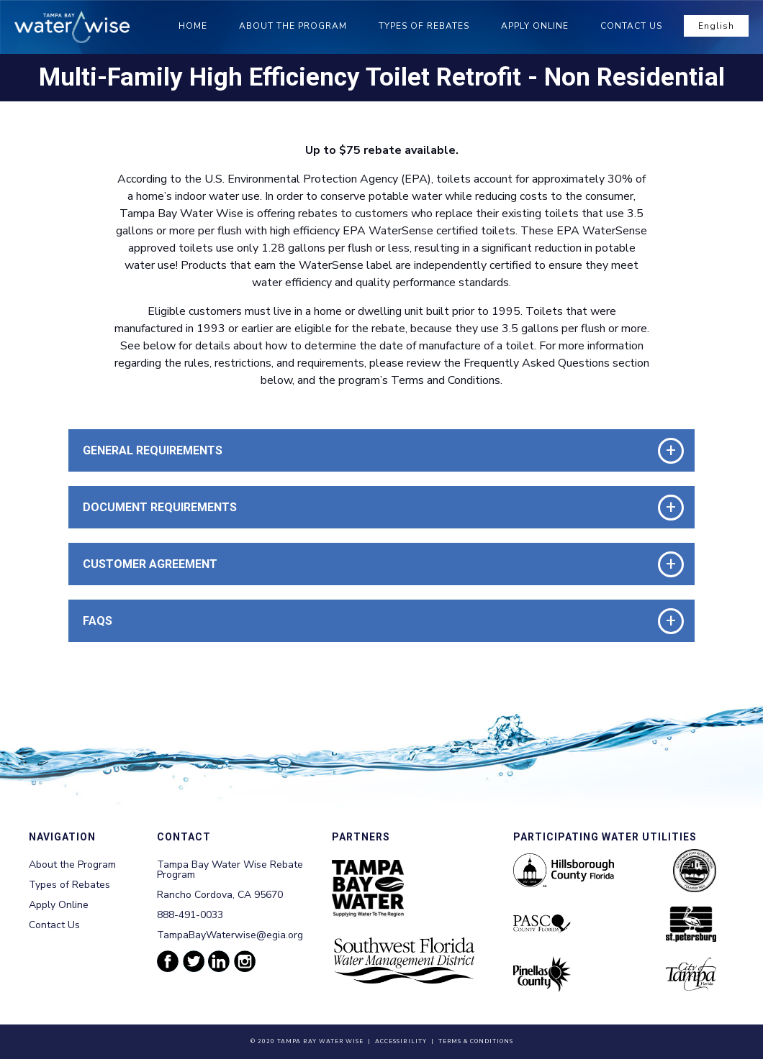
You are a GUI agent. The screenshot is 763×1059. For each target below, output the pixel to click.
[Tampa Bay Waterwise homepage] (72, 27)
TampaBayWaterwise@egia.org (230, 935)
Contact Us (631, 26)
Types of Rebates (424, 26)
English (716, 26)
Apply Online (535, 26)
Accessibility (401, 1041)
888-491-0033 (190, 915)
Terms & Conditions (475, 1041)
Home (193, 26)
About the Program (293, 26)
